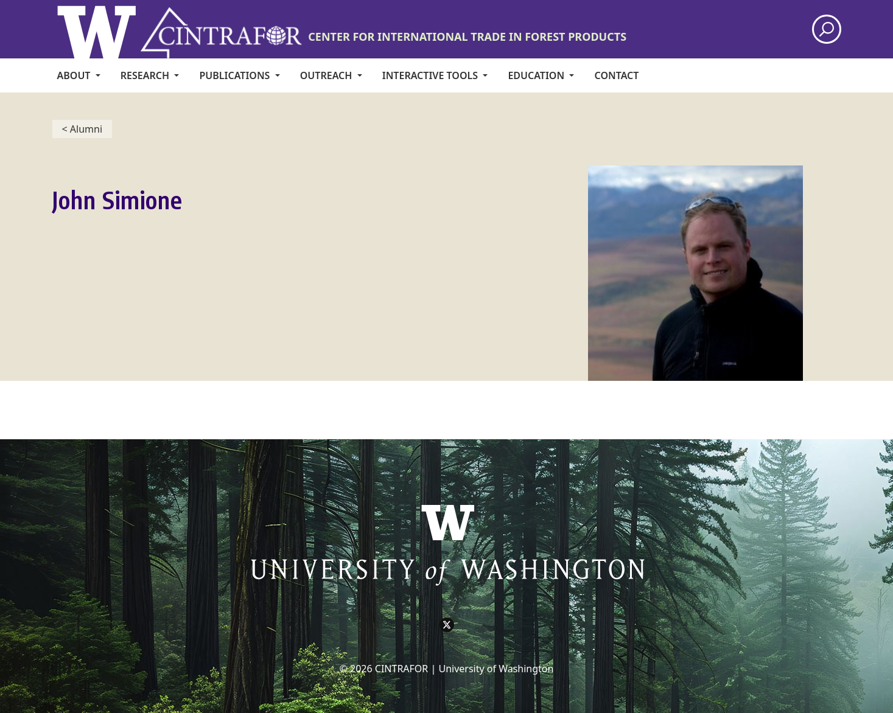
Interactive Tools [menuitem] (431, 75)
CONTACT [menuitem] (617, 75)
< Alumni (82, 129)
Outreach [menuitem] (327, 75)
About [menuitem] (75, 75)
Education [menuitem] (537, 75)
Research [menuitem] (146, 75)
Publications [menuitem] (235, 75)
